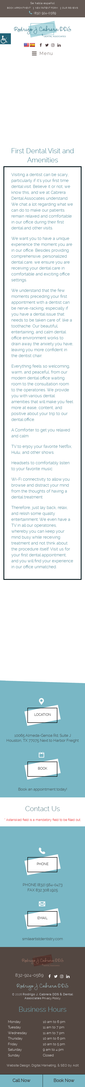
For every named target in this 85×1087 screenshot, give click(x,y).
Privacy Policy (51, 998)
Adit (76, 1065)
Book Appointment (19, 8)
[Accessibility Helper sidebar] (5, 38)
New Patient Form (46, 8)
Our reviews (70, 8)
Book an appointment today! (42, 789)
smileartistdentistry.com (42, 938)
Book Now (63, 1080)
